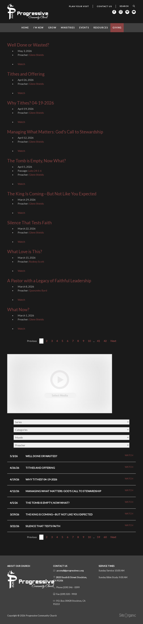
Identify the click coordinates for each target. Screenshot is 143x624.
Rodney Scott (36, 261)
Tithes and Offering (26, 74)
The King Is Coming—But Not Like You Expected (51, 193)
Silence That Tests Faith (29, 222)
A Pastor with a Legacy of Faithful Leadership (49, 280)
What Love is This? (24, 251)
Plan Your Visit (79, 6)
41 (98, 340)
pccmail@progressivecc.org (70, 570)
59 (98, 537)
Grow (52, 27)
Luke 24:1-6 (35, 170)
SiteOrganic (127, 615)
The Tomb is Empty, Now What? (36, 160)
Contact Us (104, 6)
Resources (101, 27)
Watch (21, 64)
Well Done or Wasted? (28, 44)
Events (84, 27)
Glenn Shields (36, 54)
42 (105, 340)
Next (113, 340)
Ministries (68, 27)
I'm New (38, 27)
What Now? (18, 309)
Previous (32, 340)
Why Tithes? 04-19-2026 (30, 102)
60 (105, 537)
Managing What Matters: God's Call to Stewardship (55, 131)
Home (25, 27)
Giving (117, 27)
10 (89, 340)
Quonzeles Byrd (38, 290)
